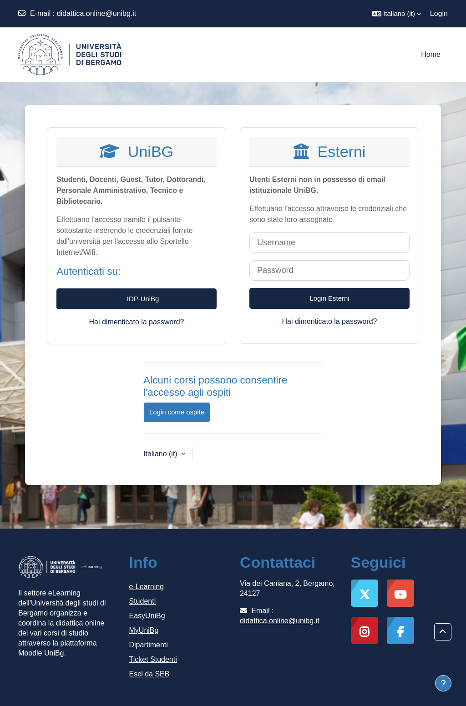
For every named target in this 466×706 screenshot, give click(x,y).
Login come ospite (176, 412)
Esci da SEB (149, 674)
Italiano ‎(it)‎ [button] (161, 454)
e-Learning (146, 586)
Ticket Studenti (153, 659)
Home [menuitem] (431, 54)
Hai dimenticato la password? (136, 322)
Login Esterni (329, 298)
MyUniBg (144, 630)
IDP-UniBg (136, 299)
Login (439, 13)
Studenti (142, 601)
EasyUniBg (147, 616)
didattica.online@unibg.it (97, 13)
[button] (396, 13)
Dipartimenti (148, 645)
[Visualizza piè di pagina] (443, 683)
